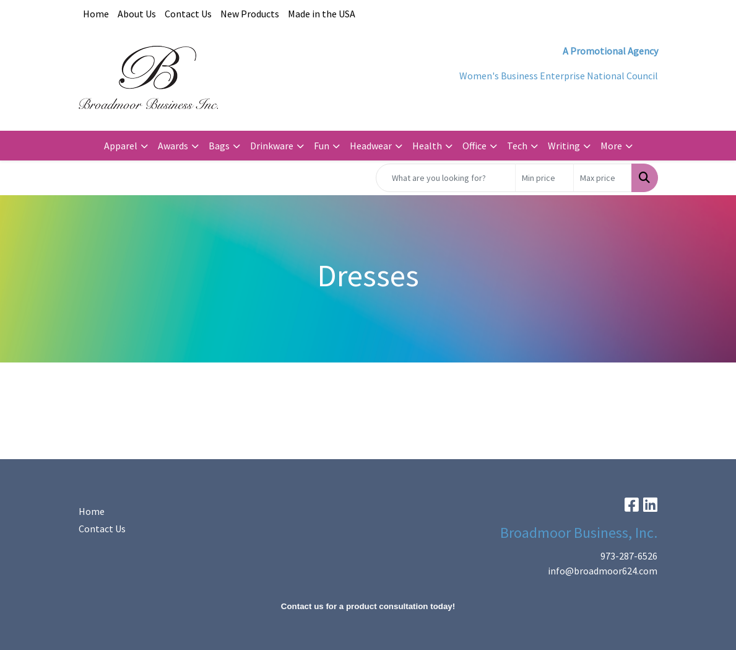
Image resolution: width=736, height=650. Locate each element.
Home (96, 13)
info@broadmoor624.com (602, 570)
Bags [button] (219, 145)
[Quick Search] (446, 178)
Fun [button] (321, 145)
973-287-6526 (628, 556)
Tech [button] (517, 145)
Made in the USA (321, 13)
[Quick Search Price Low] (544, 178)
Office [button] (474, 145)
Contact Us (188, 13)
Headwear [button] (371, 145)
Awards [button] (173, 145)
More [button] (611, 145)
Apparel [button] (120, 145)
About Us (137, 13)
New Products (249, 13)
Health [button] (427, 145)
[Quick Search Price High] (602, 178)
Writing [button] (564, 145)
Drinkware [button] (271, 145)
